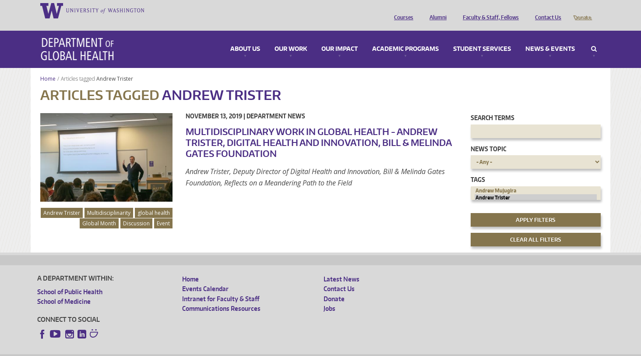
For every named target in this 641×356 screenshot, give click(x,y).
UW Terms (188, 349)
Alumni (435, 10)
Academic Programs (405, 37)
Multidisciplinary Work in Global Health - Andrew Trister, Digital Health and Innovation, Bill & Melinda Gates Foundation (318, 130)
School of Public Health (69, 279)
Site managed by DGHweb (240, 349)
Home (48, 66)
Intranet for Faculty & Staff (220, 286)
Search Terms (492, 105)
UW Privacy (153, 349)
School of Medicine (64, 289)
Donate (582, 10)
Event (163, 211)
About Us (245, 37)
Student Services (482, 37)
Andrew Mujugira (536, 178)
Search (594, 36)
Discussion (136, 211)
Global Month (99, 211)
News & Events (550, 37)
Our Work (291, 37)
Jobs (329, 296)
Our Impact (339, 37)
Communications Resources (221, 296)
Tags (478, 167)
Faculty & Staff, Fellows (489, 10)
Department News (276, 103)
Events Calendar (205, 276)
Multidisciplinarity (108, 200)
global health (153, 200)
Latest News (341, 267)
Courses (401, 10)
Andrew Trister (115, 66)
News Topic (488, 136)
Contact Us (546, 10)
